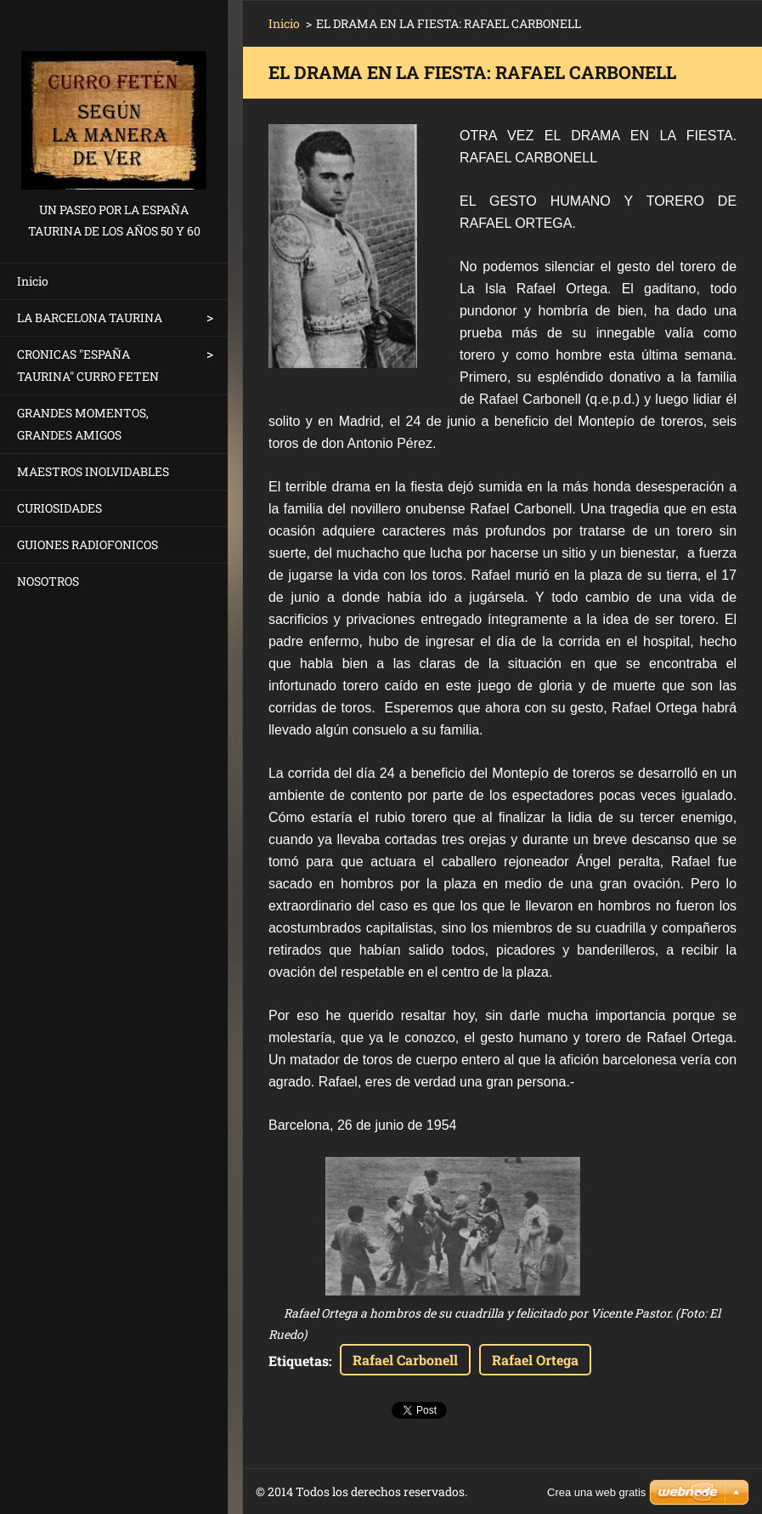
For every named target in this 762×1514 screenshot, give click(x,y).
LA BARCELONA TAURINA (89, 317)
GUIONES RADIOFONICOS (87, 544)
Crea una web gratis (596, 1492)
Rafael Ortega (535, 1360)
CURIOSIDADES (59, 508)
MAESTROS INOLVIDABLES (93, 471)
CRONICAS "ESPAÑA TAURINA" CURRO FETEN (88, 365)
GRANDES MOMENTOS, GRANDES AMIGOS (83, 424)
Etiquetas (298, 1360)
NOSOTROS (48, 581)
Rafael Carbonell (405, 1360)
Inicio (32, 281)
